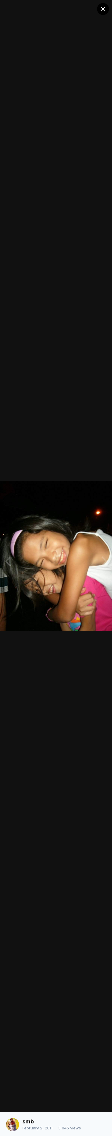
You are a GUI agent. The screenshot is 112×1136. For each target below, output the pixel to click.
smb (28, 1121)
